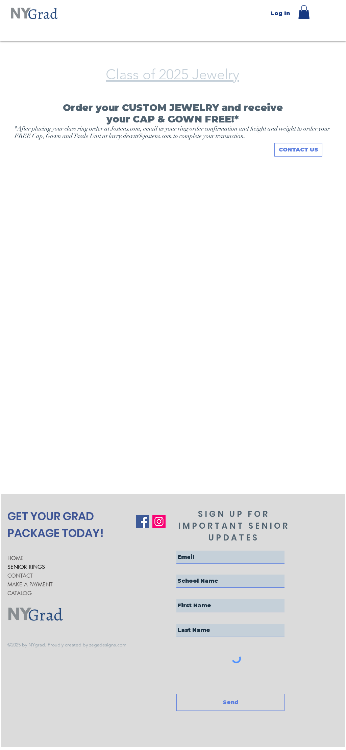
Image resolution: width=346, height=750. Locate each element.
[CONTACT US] (298, 150)
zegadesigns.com (107, 645)
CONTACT (20, 575)
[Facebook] (142, 521)
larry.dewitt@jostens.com (140, 136)
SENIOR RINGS (26, 567)
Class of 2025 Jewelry (172, 74)
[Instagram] (159, 521)
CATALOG (19, 593)
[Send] (230, 702)
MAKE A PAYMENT (30, 584)
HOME (15, 558)
